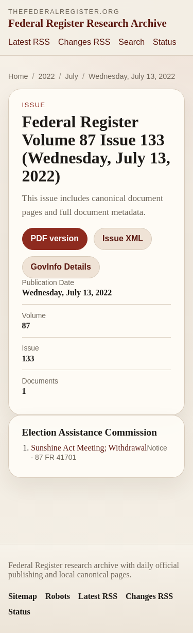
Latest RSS (29, 42)
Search (131, 42)
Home (18, 76)
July (71, 76)
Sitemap (22, 596)
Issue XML (122, 238)
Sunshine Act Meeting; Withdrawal (89, 447)
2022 (46, 76)
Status (164, 42)
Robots (57, 596)
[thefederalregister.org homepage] (87, 18)
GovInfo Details (61, 266)
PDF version (55, 238)
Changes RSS (84, 42)
